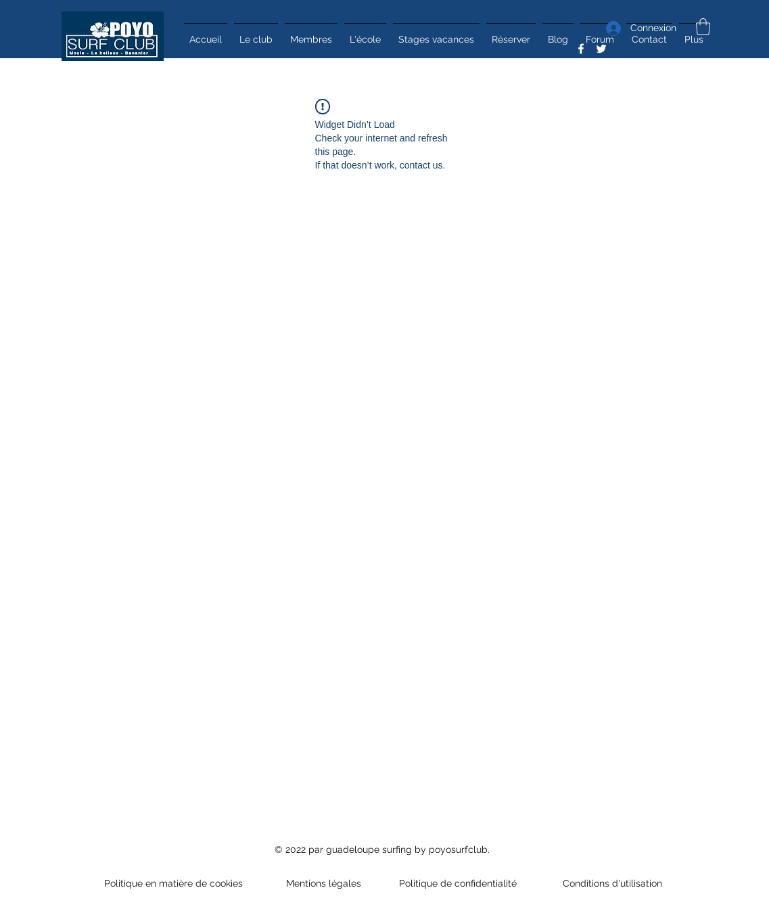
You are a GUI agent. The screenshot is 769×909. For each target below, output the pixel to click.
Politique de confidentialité (459, 883)
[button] (703, 26)
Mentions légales (323, 883)
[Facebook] (581, 49)
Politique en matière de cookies (175, 883)
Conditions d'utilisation (609, 883)
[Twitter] (601, 49)
